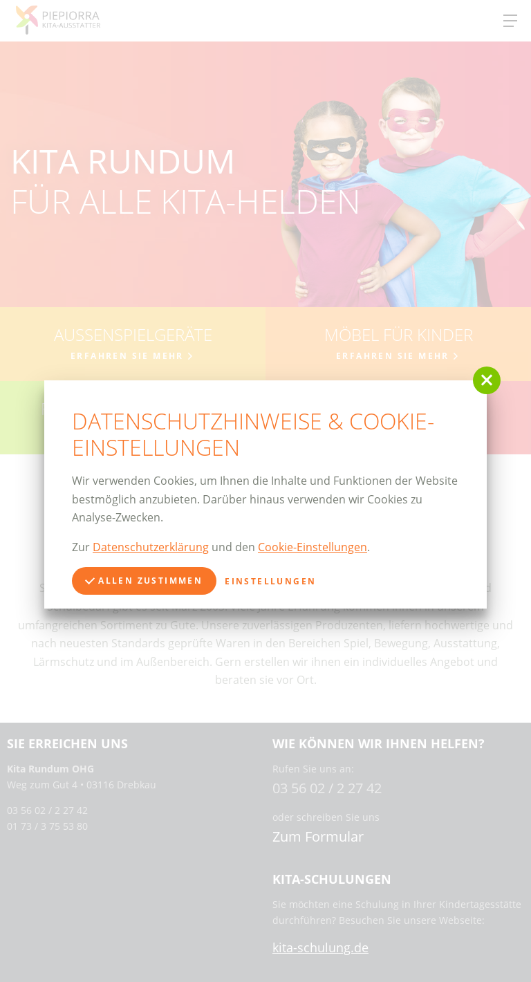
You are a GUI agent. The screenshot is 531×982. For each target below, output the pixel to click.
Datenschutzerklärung (151, 547)
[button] (487, 380)
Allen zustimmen (144, 580)
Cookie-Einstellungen (312, 547)
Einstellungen (270, 581)
